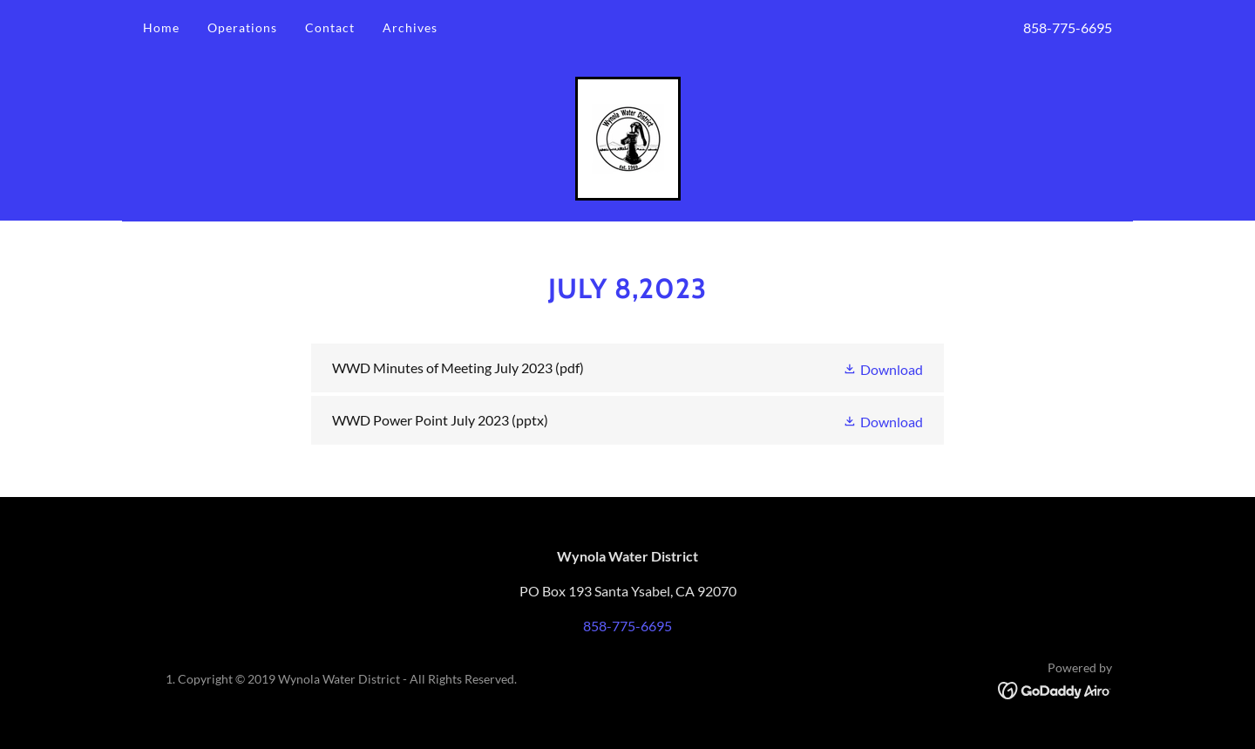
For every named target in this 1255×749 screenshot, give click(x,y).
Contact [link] (330, 27)
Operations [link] (242, 27)
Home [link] (161, 27)
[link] (628, 136)
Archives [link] (410, 27)
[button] (883, 367)
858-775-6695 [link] (1067, 27)
